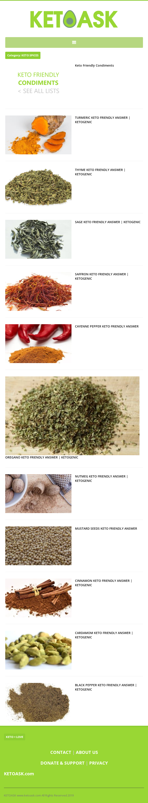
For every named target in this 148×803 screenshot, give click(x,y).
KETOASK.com (19, 774)
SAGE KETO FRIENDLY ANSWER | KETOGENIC (108, 222)
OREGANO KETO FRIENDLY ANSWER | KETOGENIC (41, 457)
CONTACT (60, 752)
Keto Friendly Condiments (94, 65)
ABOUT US (87, 752)
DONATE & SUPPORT (63, 763)
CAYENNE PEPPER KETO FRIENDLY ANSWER (107, 326)
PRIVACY (98, 763)
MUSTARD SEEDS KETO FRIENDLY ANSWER (106, 528)
